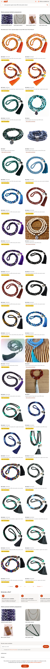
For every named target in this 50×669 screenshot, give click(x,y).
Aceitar (25, 666)
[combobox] (2, 4)
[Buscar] (25, 5)
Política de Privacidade (13, 649)
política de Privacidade (36, 662)
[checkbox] (2, 649)
